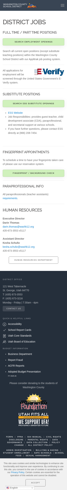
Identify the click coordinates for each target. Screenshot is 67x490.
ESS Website (15, 112)
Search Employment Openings (34, 42)
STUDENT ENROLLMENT (16, 453)
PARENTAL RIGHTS (38, 440)
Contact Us (13, 308)
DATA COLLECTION (37, 442)
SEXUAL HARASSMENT (38, 455)
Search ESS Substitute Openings (33, 103)
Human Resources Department (33, 260)
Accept (35, 483)
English (12, 487)
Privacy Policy (17, 472)
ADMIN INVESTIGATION (18, 450)
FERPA (9, 437)
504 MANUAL (34, 437)
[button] (62, 5)
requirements (10, 198)
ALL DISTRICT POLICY (40, 445)
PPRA (20, 437)
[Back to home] (21, 5)
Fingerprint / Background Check (33, 173)
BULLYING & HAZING (47, 450)
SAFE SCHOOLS (42, 453)
